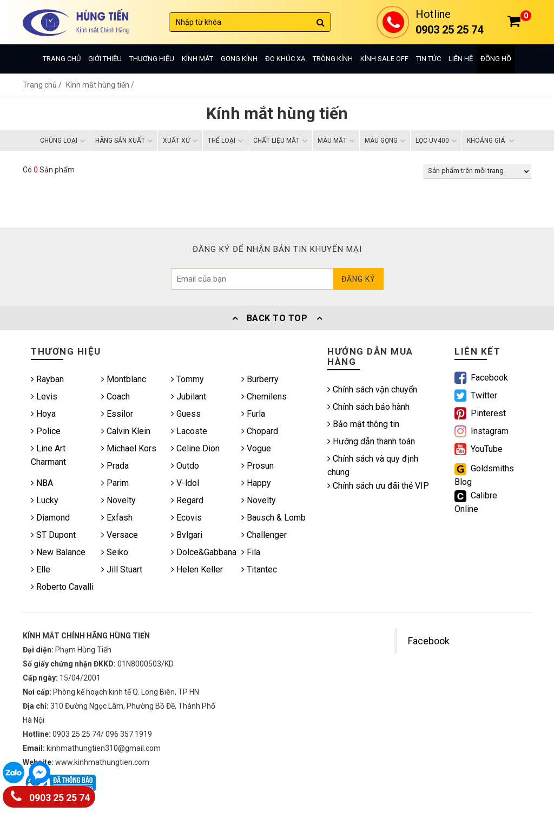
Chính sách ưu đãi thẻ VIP (378, 486)
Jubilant (188, 396)
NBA (42, 483)
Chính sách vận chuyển (372, 389)
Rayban (47, 379)
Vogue (256, 448)
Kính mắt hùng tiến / (100, 85)
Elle (40, 569)
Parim (115, 483)
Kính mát (197, 59)
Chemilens (264, 396)
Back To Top (277, 318)
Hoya (43, 414)
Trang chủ (62, 59)
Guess (186, 414)
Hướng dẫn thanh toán (371, 441)
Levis (44, 396)
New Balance (58, 552)
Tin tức (428, 59)
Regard (187, 500)
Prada (115, 466)
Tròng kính (333, 59)
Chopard (259, 431)
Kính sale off (384, 59)
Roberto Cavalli (62, 587)
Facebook (429, 641)
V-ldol (185, 483)
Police (46, 431)
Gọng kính (239, 59)
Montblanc (123, 379)
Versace (119, 535)
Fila (250, 552)
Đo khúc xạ (285, 59)
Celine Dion (195, 448)
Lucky (44, 500)
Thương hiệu (151, 59)
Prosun (257, 466)
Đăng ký (358, 279)
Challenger (264, 535)
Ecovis (186, 517)
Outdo (185, 466)
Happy (256, 483)
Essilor (117, 414)
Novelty (118, 500)
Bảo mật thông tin (363, 424)
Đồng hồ (495, 59)
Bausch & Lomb (273, 517)
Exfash (117, 517)
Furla (253, 414)
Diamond (50, 517)
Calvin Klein (125, 431)
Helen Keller (197, 569)
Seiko (114, 552)
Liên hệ (461, 59)
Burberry (260, 379)
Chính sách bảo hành (368, 407)
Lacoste (189, 431)
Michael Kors (128, 448)
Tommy (187, 379)
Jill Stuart (121, 569)
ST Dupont (53, 535)
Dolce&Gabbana (203, 552)
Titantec (259, 569)
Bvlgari (186, 535)
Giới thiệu (105, 59)
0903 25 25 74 (50, 795)
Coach (115, 396)
